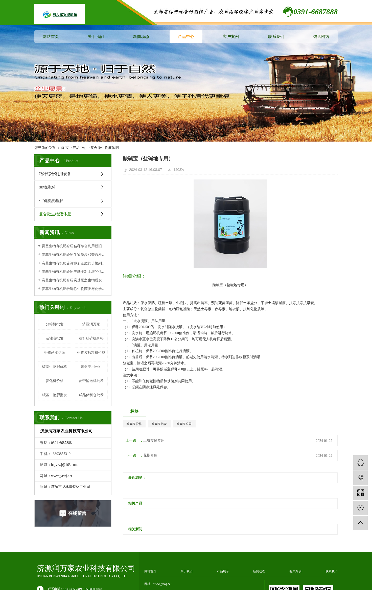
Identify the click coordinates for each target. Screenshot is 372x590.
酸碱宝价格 (134, 424)
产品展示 (223, 571)
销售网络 (321, 36)
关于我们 (96, 36)
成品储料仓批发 (91, 395)
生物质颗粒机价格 (91, 352)
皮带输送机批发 (91, 381)
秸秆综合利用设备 (55, 174)
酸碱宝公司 (184, 424)
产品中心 (186, 36)
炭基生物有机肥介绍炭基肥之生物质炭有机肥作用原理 (75, 280)
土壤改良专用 (154, 440)
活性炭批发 (54, 338)
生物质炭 (47, 187)
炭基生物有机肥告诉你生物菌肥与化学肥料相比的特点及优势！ (75, 289)
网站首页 (51, 36)
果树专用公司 (91, 367)
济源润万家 (91, 324)
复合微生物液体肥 (104, 148)
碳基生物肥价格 (54, 367)
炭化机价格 (54, 381)
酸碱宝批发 (159, 424)
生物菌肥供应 (54, 352)
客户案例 (231, 36)
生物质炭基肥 (51, 200)
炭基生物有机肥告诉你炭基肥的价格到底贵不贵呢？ (75, 263)
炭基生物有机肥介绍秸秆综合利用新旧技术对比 (75, 246)
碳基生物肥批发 (54, 395)
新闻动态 (141, 36)
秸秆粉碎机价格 (91, 338)
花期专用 (150, 455)
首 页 (65, 148)
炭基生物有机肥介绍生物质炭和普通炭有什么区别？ (75, 255)
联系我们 (276, 36)
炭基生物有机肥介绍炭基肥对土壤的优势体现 (75, 272)
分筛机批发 (54, 324)
